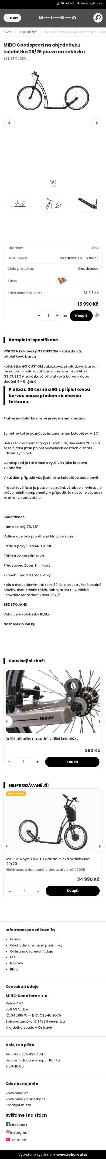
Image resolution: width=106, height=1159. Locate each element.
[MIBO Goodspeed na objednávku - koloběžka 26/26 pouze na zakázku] (53, 90)
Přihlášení (67, 3)
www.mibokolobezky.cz (25, 1099)
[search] (98, 17)
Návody (16, 963)
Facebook (16, 1124)
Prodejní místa (18, 1105)
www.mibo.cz (17, 1093)
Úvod (7, 32)
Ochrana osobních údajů (31, 951)
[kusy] (48, 316)
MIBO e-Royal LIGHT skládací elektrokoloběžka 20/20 (48, 861)
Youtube (16, 1140)
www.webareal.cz (72, 1154)
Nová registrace (92, 3)
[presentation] (9, 122)
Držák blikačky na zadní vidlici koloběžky (42, 739)
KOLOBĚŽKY (28, 32)
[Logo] (57, 18)
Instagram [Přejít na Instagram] (17, 1132)
